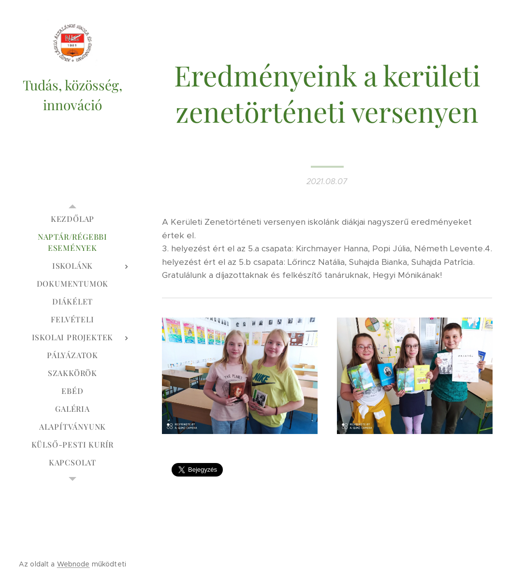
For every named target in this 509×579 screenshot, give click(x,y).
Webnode (73, 564)
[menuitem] (72, 218)
